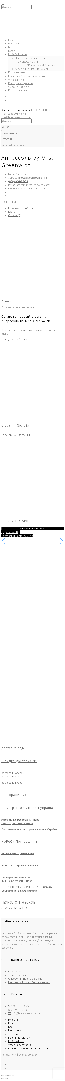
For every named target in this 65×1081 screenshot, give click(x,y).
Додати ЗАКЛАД (10, 532)
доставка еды (13, 748)
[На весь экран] (6, 1075)
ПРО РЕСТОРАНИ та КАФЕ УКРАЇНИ (21, 887)
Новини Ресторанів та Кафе (31, 58)
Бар (10, 47)
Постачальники (17, 72)
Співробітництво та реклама (25, 978)
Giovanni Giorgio (15, 425)
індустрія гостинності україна (27, 808)
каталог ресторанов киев (17, 853)
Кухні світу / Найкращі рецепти (26, 76)
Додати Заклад (17, 975)
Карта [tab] (11, 211)
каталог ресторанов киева (17, 823)
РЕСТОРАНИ (7, 139)
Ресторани (14, 1030)
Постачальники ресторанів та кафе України (29, 829)
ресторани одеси (12, 776)
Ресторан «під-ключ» (20, 83)
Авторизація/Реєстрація (32, 528)
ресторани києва (16, 795)
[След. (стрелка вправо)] (6, 1078)
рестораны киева (11, 782)
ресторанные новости (15, 877)
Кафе (11, 40)
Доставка (13, 1034)
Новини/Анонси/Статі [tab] (21, 208)
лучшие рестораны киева (16, 880)
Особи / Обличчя (18, 86)
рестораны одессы (12, 773)
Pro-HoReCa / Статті (27, 61)
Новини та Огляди (19, 1037)
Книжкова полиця (18, 90)
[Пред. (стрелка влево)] (2, 1078)
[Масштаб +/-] (2, 1075)
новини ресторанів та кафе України (26, 888)
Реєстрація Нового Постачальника (29, 982)
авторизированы (31, 330)
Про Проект (15, 971)
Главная (5, 126)
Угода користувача (19, 1044)
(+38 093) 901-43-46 (13, 113)
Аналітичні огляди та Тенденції (33, 68)
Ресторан (14, 43)
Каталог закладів (9, 133)
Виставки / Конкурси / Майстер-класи (37, 65)
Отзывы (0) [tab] (14, 215)
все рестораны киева (19, 865)
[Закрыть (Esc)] (13, 1075)
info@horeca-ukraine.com (16, 117)
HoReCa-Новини (17, 54)
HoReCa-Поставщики (19, 841)
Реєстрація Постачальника (17, 535)
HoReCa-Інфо (16, 1041)
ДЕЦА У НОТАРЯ (14, 521)
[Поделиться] (9, 1075)
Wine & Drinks (16, 79)
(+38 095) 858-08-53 (42, 110)
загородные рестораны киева (20, 819)
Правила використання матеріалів (28, 1048)
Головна (13, 1019)
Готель (12, 50)
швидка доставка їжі (19, 761)
